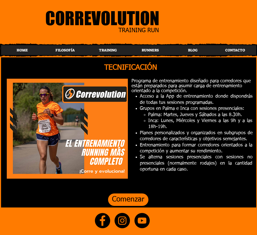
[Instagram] (122, 220)
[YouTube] (142, 220)
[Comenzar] (128, 199)
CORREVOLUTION (102, 18)
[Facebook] (102, 220)
